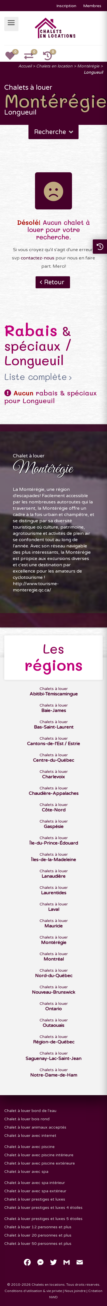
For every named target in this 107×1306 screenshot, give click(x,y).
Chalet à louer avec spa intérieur (34, 1182)
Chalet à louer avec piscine (29, 1146)
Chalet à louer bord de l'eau (30, 1110)
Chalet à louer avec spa (26, 1171)
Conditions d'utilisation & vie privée (33, 1291)
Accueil (25, 66)
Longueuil (93, 72)
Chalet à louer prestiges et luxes (34, 1199)
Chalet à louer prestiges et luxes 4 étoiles (43, 1207)
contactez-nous (37, 258)
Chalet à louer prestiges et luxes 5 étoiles (43, 1218)
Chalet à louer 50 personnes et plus (37, 1243)
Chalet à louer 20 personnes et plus (37, 1235)
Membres (92, 5)
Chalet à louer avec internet (30, 1135)
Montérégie (88, 66)
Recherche (54, 132)
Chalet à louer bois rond (27, 1119)
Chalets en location (54, 66)
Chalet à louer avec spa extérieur (35, 1191)
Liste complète (35, 377)
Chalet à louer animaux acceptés (35, 1127)
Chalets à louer (54, 691)
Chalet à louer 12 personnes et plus (37, 1227)
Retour (54, 282)
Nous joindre (75, 1291)
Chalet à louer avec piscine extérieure (39, 1163)
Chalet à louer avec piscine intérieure (38, 1155)
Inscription (66, 5)
